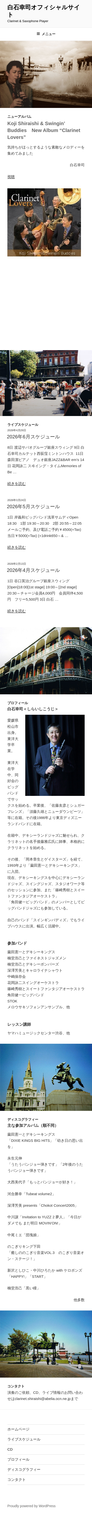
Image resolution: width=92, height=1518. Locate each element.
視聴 (11, 177)
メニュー (46, 34)
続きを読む (16, 483)
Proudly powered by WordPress (31, 1506)
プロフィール (18, 1459)
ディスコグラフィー (23, 1469)
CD (10, 1449)
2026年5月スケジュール (33, 506)
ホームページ (18, 1429)
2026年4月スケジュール (33, 570)
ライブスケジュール (23, 1439)
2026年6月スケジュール (33, 436)
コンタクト (16, 1479)
